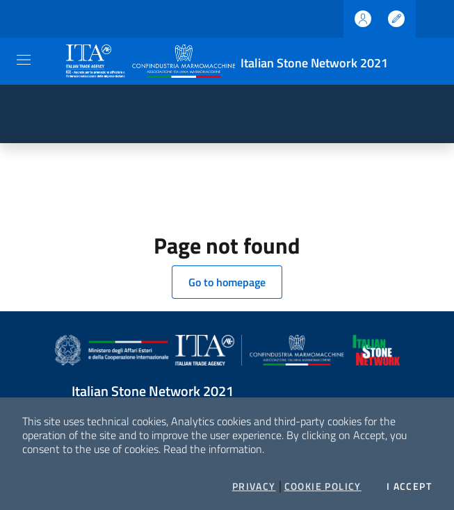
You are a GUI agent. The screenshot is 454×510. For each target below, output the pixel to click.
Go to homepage (227, 282)
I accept (409, 486)
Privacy (254, 486)
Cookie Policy (323, 486)
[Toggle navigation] (23, 59)
